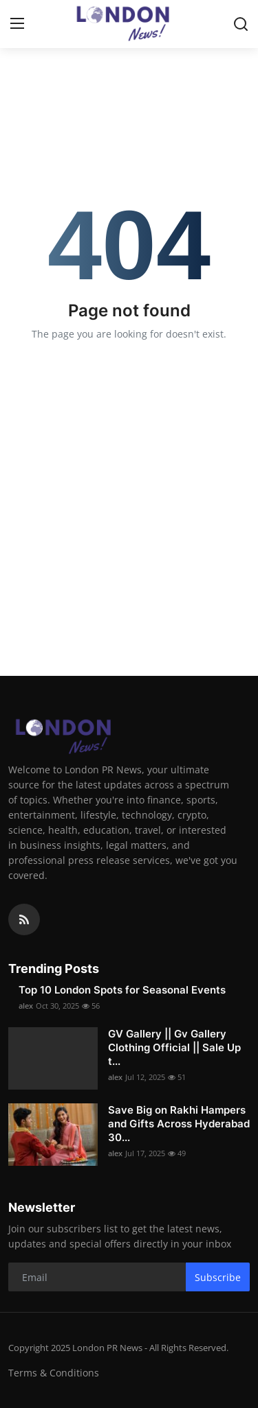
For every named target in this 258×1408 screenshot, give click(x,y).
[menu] (17, 24)
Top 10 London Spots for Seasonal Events (122, 989)
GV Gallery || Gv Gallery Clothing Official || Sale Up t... (174, 1047)
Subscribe (218, 1277)
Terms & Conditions (53, 1372)
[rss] (24, 919)
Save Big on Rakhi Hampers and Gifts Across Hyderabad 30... (179, 1123)
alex (26, 1005)
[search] (241, 24)
